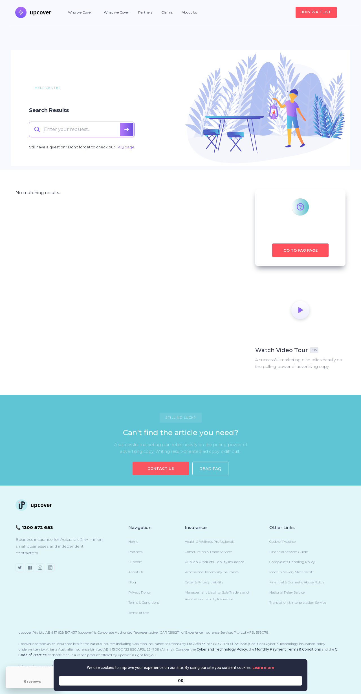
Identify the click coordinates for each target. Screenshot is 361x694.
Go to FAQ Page (300, 250)
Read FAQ (210, 473)
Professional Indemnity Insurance (212, 572)
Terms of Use (138, 612)
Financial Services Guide (288, 552)
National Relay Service (287, 592)
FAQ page (125, 147)
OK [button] (293, 680)
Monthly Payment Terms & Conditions (288, 649)
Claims (167, 12)
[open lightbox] (300, 310)
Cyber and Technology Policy (222, 649)
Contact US (161, 473)
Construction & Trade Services (208, 552)
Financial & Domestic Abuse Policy (296, 582)
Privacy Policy (139, 592)
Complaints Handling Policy (292, 562)
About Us (189, 12)
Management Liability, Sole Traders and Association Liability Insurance (217, 595)
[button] (79, 12)
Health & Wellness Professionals (209, 541)
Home (133, 541)
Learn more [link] (235, 680)
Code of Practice (282, 541)
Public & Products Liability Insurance (214, 562)
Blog (132, 582)
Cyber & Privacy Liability (204, 582)
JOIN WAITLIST (316, 12)
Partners (145, 12)
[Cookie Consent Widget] (180, 680)
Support (135, 562)
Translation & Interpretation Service (297, 602)
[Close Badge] (58, 668)
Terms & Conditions (143, 602)
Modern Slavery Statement (290, 572)
